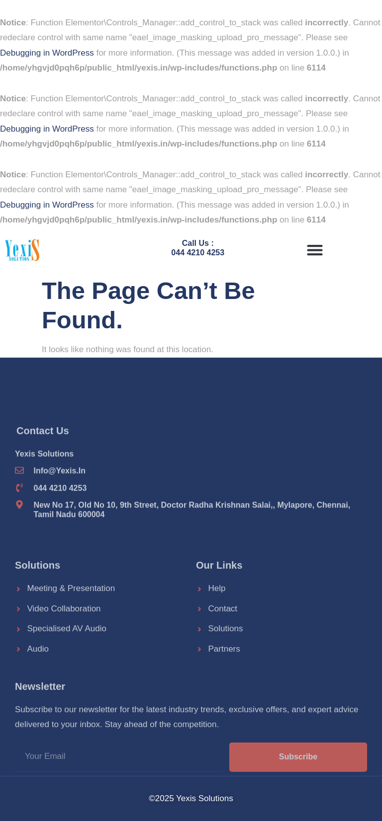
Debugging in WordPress (47, 53)
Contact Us (42, 472)
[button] (314, 250)
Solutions (37, 607)
